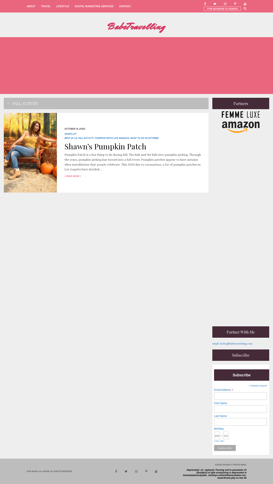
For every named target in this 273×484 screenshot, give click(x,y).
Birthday (219, 428)
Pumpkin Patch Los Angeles (112, 138)
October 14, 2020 (74, 128)
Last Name (220, 415)
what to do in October (144, 138)
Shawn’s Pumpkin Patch (105, 146)
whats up (70, 133)
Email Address (223, 390)
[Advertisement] (136, 65)
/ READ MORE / (72, 176)
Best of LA (70, 138)
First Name (220, 403)
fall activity (86, 138)
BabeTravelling (136, 26)
